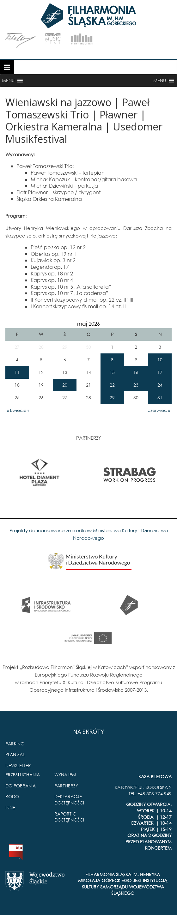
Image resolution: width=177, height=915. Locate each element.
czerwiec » (159, 410)
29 (112, 397)
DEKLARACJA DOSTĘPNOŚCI (69, 799)
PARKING (14, 744)
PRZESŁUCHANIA (22, 775)
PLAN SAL (15, 754)
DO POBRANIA (20, 786)
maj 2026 (88, 323)
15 (112, 372)
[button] (8, 80)
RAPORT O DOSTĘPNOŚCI (69, 817)
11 (17, 372)
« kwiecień (18, 410)
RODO (12, 796)
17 (159, 372)
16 (135, 372)
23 (135, 385)
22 (112, 385)
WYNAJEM (65, 775)
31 (159, 397)
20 (64, 385)
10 (159, 360)
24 (159, 385)
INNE (10, 807)
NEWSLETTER (18, 765)
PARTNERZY (66, 786)
